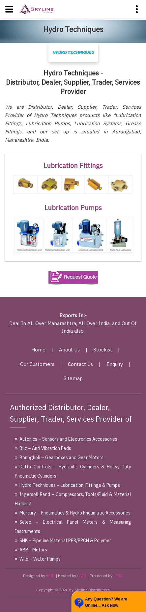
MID (51, 575)
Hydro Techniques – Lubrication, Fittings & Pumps (67, 485)
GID (82, 575)
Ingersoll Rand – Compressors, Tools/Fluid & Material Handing (73, 499)
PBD (119, 575)
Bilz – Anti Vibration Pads (43, 448)
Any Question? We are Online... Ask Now (106, 602)
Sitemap (73, 378)
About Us (69, 350)
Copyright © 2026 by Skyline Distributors (73, 589)
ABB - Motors (31, 550)
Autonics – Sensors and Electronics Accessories (66, 439)
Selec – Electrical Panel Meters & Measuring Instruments (73, 526)
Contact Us (80, 364)
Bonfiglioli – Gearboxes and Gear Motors (59, 457)
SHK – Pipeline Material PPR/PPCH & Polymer (63, 540)
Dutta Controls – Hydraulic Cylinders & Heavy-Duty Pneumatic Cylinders (73, 471)
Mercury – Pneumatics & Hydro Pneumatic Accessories (73, 513)
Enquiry (114, 364)
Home (38, 350)
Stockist (102, 350)
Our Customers (37, 364)
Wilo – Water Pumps (38, 559)
